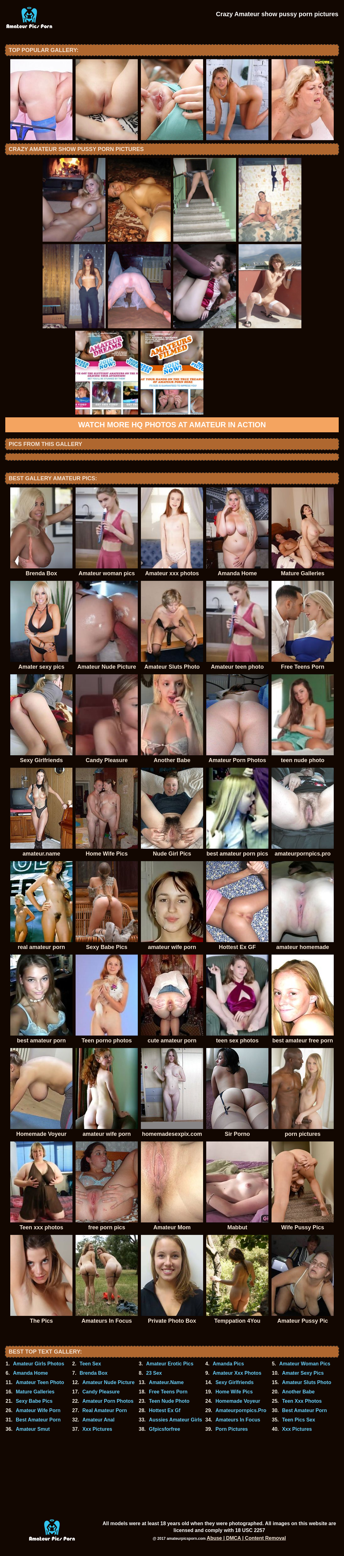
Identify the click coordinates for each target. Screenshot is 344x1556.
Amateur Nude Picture (108, 1382)
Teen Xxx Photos (302, 1401)
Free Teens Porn (168, 1391)
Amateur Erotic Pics (169, 1363)
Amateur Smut (33, 1429)
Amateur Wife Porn (38, 1410)
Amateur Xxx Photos (237, 1373)
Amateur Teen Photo (40, 1382)
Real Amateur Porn (104, 1410)
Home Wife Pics (234, 1391)
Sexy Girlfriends (235, 1382)
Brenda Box (94, 1373)
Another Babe (298, 1391)
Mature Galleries (35, 1391)
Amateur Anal (98, 1419)
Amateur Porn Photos (107, 1401)
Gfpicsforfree (164, 1429)
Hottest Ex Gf (164, 1410)
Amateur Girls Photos (38, 1363)
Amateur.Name (166, 1382)
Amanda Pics (228, 1363)
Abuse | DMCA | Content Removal (246, 1538)
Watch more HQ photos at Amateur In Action (172, 424)
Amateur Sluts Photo (306, 1382)
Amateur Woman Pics (304, 1363)
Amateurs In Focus (238, 1419)
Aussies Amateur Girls (175, 1419)
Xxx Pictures (97, 1429)
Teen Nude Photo (169, 1401)
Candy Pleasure (101, 1391)
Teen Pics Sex (298, 1419)
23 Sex (154, 1373)
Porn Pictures (232, 1429)
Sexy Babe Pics (34, 1401)
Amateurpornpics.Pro (241, 1410)
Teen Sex (90, 1363)
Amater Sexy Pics (303, 1373)
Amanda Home (30, 1373)
